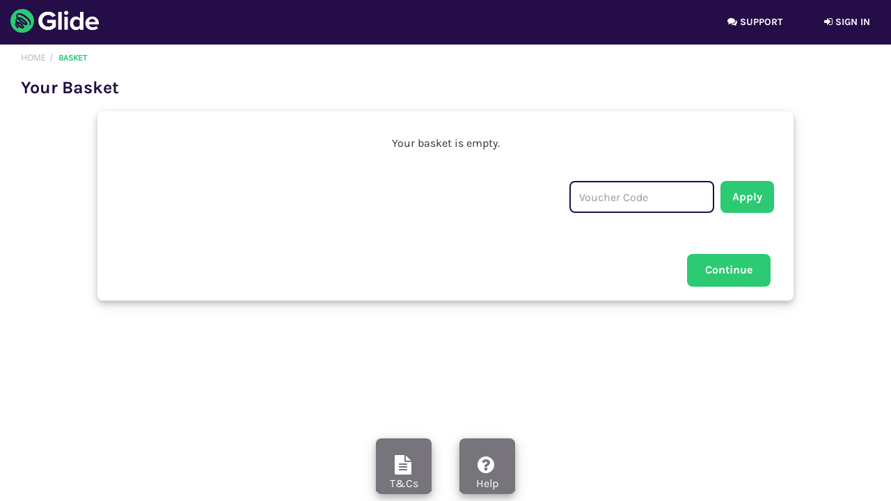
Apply (747, 196)
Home (33, 57)
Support (754, 22)
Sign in (847, 22)
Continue (728, 269)
